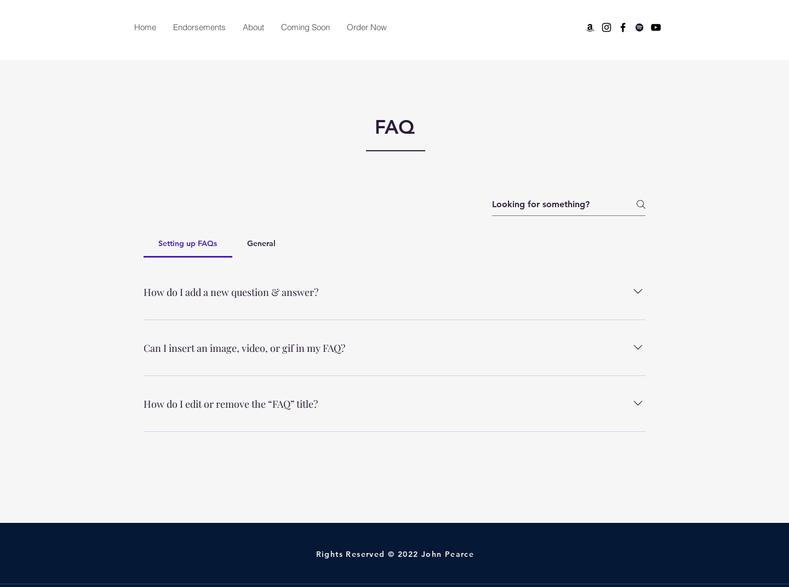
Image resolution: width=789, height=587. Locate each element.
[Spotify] (639, 27)
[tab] (188, 243)
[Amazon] (590, 27)
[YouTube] (656, 27)
